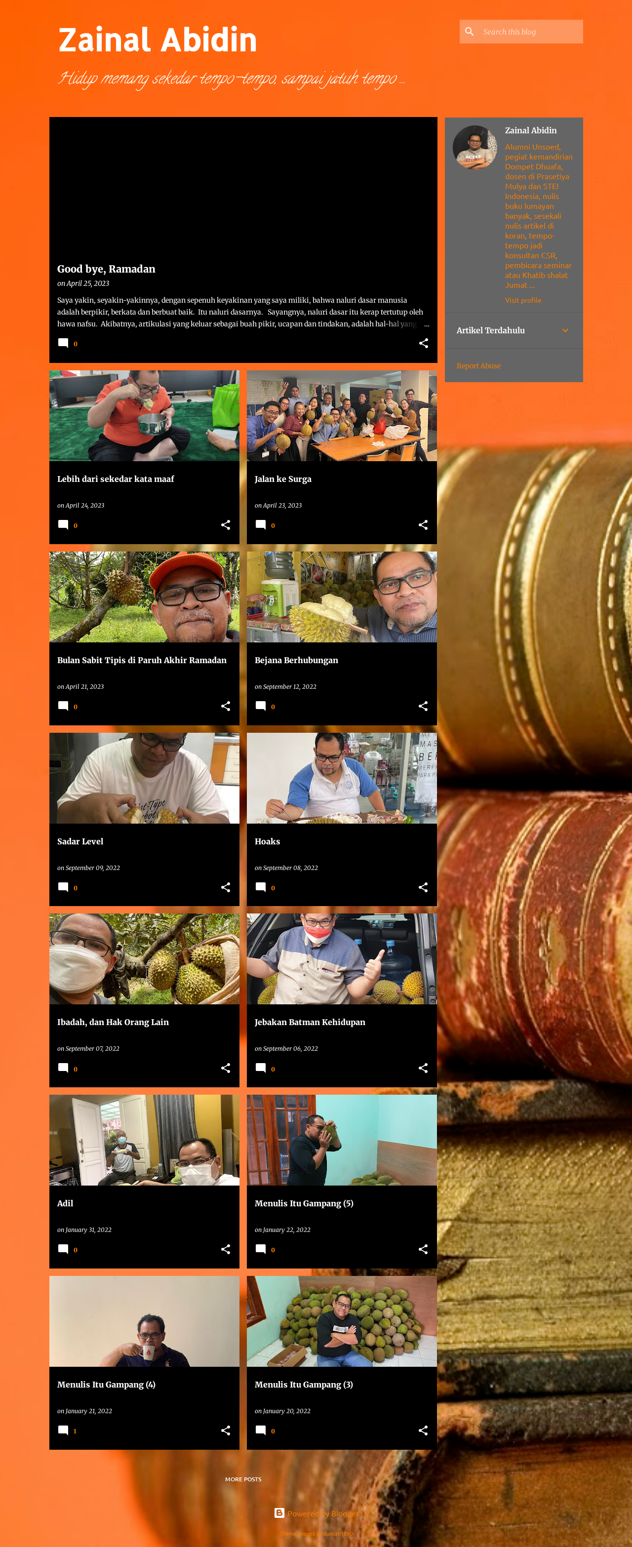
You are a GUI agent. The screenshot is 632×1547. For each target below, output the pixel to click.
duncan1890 (338, 1533)
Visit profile (523, 299)
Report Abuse (479, 365)
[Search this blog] (531, 31)
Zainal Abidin (531, 130)
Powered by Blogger (316, 1513)
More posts (243, 1479)
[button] (424, 344)
